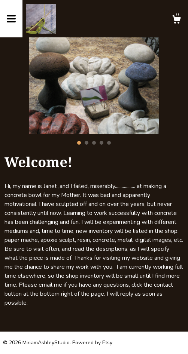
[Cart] (176, 21)
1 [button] (79, 143)
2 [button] (86, 143)
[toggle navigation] (11, 18)
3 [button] (94, 143)
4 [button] (101, 143)
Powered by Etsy (92, 342)
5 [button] (109, 143)
